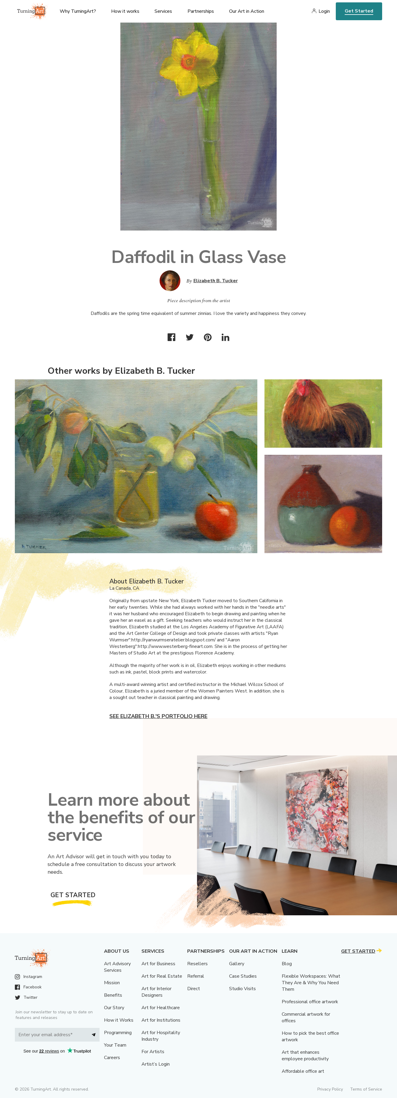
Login (324, 11)
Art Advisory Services (117, 967)
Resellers (197, 963)
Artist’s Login (155, 1064)
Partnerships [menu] (201, 11)
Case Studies (243, 976)
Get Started (359, 11)
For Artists (152, 1051)
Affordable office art (303, 1071)
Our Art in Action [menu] (246, 11)
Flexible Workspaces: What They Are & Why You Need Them (311, 983)
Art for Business (158, 963)
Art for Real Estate (161, 976)
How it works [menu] (125, 11)
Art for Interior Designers (156, 991)
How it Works (118, 1020)
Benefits (113, 995)
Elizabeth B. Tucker (215, 280)
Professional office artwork (310, 1001)
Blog (287, 963)
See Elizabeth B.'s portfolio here (158, 716)
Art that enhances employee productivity (305, 1055)
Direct (193, 988)
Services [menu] (163, 11)
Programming (118, 1032)
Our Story (114, 1007)
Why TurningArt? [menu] (78, 11)
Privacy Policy (330, 1089)
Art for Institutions (160, 1020)
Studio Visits (242, 988)
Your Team (115, 1045)
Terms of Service (366, 1089)
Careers (112, 1057)
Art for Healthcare (160, 1007)
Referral (195, 976)
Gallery (236, 963)
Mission (112, 982)
